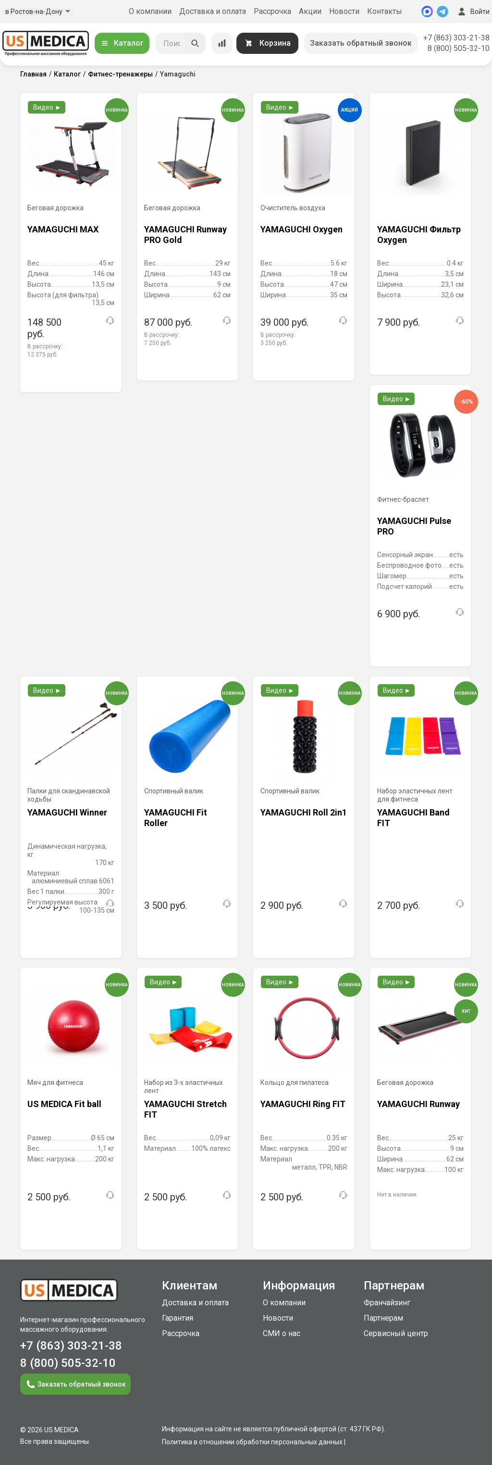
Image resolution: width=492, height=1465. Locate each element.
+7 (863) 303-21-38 (456, 37)
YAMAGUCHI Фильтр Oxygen (419, 234)
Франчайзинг (387, 1302)
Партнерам (383, 1318)
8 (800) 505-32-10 (459, 48)
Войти (473, 11)
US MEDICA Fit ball (64, 1104)
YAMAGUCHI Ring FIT (302, 1104)
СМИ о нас (281, 1333)
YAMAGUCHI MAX (62, 229)
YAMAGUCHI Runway (418, 1104)
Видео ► (47, 107)
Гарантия (177, 1318)
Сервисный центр (396, 1333)
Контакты (384, 11)
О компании (150, 11)
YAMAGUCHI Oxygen (301, 229)
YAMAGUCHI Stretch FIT (185, 1109)
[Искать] (195, 43)
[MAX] (427, 11)
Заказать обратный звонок (361, 43)
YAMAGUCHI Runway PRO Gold (185, 234)
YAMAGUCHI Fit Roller (175, 817)
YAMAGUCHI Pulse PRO (414, 526)
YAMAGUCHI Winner (67, 812)
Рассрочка (272, 11)
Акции (310, 11)
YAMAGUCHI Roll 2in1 (303, 812)
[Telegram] (442, 11)
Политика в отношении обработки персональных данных (252, 1442)
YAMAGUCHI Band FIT (413, 817)
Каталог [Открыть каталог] (122, 43)
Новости (344, 11)
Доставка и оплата (212, 11)
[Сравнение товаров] (222, 43)
